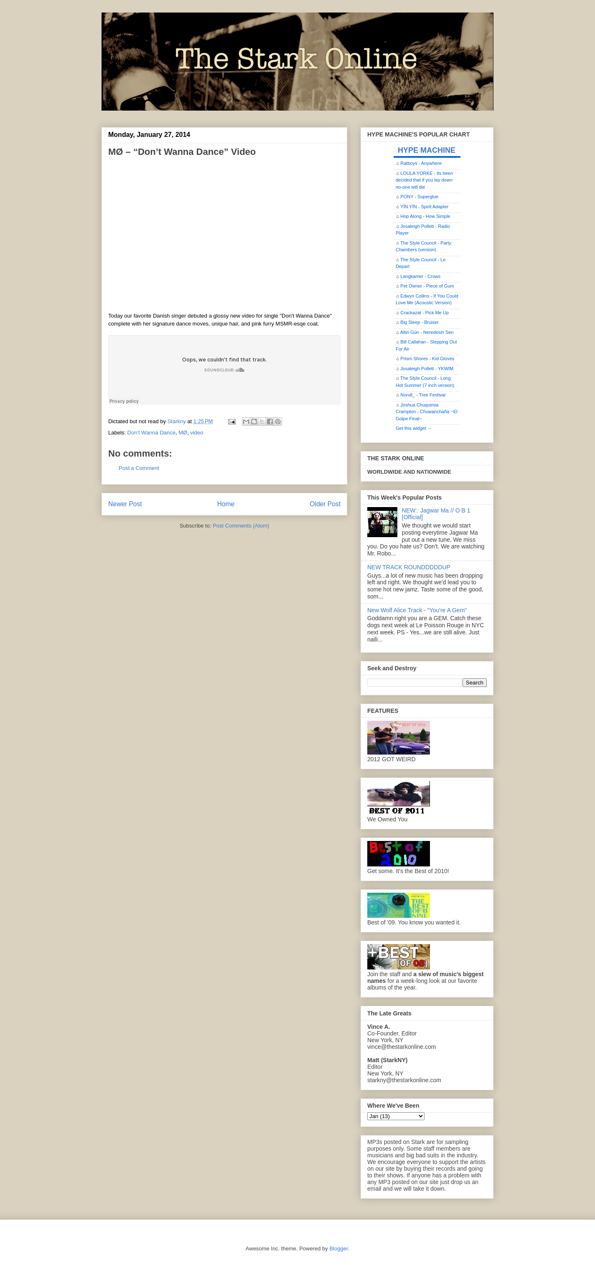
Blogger (338, 1248)
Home (226, 504)
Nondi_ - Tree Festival (422, 394)
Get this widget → (414, 428)
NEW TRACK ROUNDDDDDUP (408, 567)
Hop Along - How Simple (425, 216)
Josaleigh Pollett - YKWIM (426, 368)
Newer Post (125, 504)
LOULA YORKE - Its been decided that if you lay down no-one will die (424, 180)
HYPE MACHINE (426, 150)
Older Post (325, 504)
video (196, 432)
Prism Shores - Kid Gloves (427, 358)
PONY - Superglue (419, 196)
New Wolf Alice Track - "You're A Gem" (417, 610)
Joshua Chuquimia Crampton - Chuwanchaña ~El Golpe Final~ (427, 411)
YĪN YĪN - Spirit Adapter (424, 206)
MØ (182, 432)
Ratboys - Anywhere (420, 163)
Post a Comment (139, 468)
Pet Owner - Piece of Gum (427, 285)
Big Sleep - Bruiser (419, 322)
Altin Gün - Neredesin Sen (427, 332)
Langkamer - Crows (420, 276)
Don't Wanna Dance (151, 432)
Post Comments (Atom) (241, 526)
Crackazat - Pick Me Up (424, 312)
